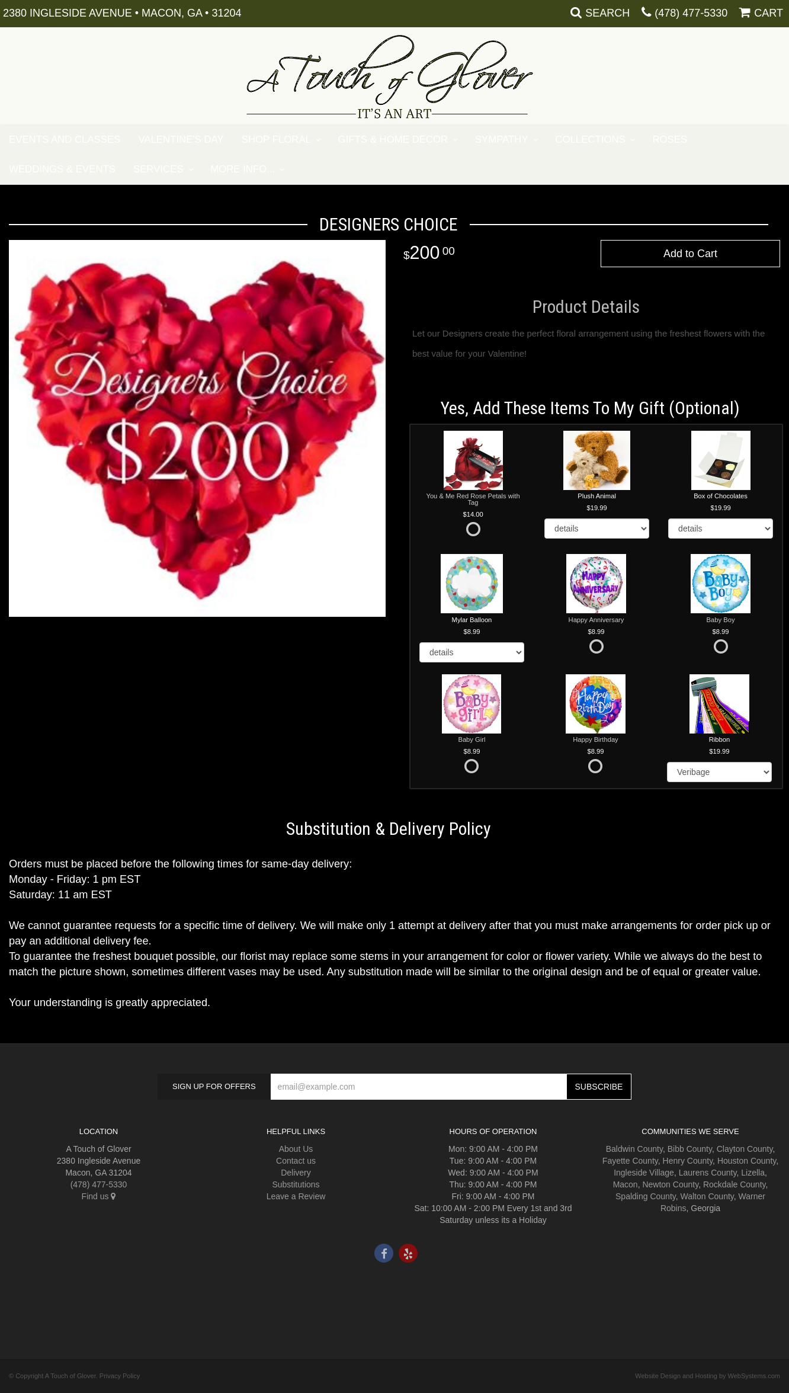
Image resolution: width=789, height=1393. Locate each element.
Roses (669, 139)
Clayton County (745, 1149)
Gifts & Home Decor (393, 139)
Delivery (296, 1172)
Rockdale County (734, 1184)
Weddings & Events (62, 169)
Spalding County (645, 1196)
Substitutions (295, 1184)
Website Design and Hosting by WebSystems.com (707, 1375)
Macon (625, 1184)
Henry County (688, 1160)
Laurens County (708, 1172)
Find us (99, 1196)
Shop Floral (276, 139)
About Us (296, 1149)
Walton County (707, 1196)
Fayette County (630, 1160)
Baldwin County (634, 1149)
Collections (590, 139)
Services (158, 169)
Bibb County (690, 1149)
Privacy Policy (120, 1375)
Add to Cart (690, 254)
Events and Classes (64, 139)
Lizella (753, 1172)
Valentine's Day (180, 139)
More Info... (242, 169)
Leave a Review (296, 1196)
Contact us (296, 1160)
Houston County (746, 1160)
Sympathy (501, 139)
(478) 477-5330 (691, 13)
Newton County (670, 1184)
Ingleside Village (644, 1172)
